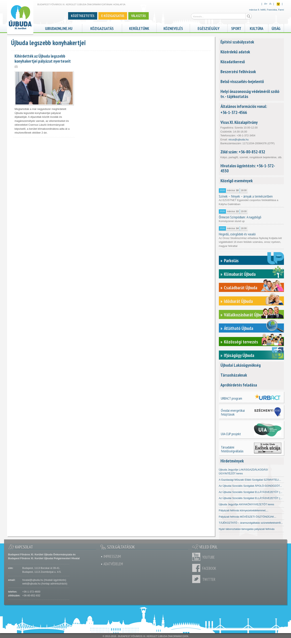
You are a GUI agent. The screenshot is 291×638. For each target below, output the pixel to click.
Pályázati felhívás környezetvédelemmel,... (244, 510)
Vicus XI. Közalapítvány (239, 122)
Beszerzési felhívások (238, 71)
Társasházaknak (233, 375)
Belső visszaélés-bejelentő (242, 81)
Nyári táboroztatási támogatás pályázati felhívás (247, 529)
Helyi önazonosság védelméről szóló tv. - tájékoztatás (249, 93)
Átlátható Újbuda (238, 328)
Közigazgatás (102, 28)
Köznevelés (173, 28)
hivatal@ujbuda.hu (32, 580)
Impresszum (112, 556)
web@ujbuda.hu (31, 583)
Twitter (197, 579)
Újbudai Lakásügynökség (240, 365)
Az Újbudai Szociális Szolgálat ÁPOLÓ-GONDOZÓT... (250, 485)
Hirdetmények (232, 461)
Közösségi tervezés (241, 342)
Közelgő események (236, 180)
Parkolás (231, 260)
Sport (236, 28)
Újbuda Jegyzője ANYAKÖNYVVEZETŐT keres (246, 504)
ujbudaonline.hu (58, 28)
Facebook (197, 568)
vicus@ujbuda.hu (238, 139)
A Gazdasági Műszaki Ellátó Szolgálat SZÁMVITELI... (250, 479)
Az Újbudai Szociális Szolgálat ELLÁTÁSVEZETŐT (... (250, 492)
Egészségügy (208, 28)
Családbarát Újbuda (240, 288)
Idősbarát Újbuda (238, 301)
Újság (276, 28)
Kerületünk (139, 28)
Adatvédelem (113, 563)
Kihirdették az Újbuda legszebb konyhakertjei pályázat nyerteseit (43, 58)
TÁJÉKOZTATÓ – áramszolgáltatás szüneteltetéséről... (251, 522)
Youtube (197, 557)
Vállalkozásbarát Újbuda (245, 315)
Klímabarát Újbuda (240, 274)
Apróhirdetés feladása (238, 385)
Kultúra (256, 28)
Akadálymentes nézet (278, 4)
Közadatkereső (232, 61)
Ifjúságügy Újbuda (239, 355)
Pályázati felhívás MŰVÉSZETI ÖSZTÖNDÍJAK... (247, 516)
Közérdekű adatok (235, 52)
